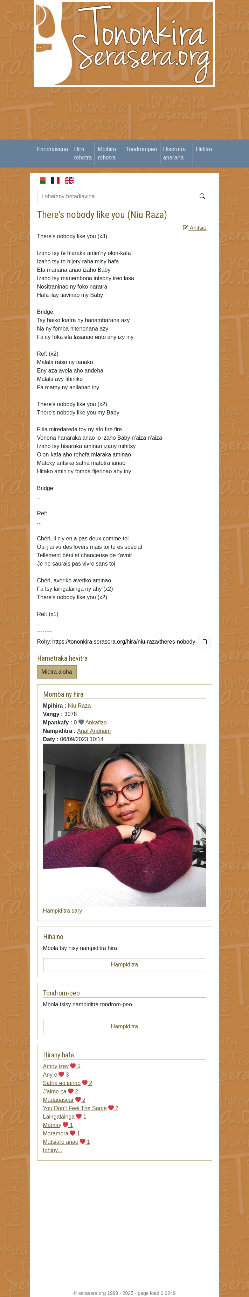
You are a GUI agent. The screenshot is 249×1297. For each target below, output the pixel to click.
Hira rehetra (83, 153)
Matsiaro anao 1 (66, 1142)
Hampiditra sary (62, 911)
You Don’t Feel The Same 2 (81, 1108)
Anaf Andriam (94, 731)
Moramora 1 (61, 1133)
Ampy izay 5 (62, 1066)
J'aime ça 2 (60, 1091)
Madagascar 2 (64, 1100)
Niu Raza (147, 214)
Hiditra (204, 149)
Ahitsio (195, 228)
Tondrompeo (141, 149)
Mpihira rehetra (107, 153)
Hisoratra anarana (174, 153)
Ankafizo (95, 722)
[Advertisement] (141, 136)
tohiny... (52, 1150)
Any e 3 (56, 1075)
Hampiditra (124, 965)
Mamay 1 (58, 1125)
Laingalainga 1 (65, 1117)
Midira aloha (57, 672)
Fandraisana (52, 149)
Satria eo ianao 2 (67, 1083)
